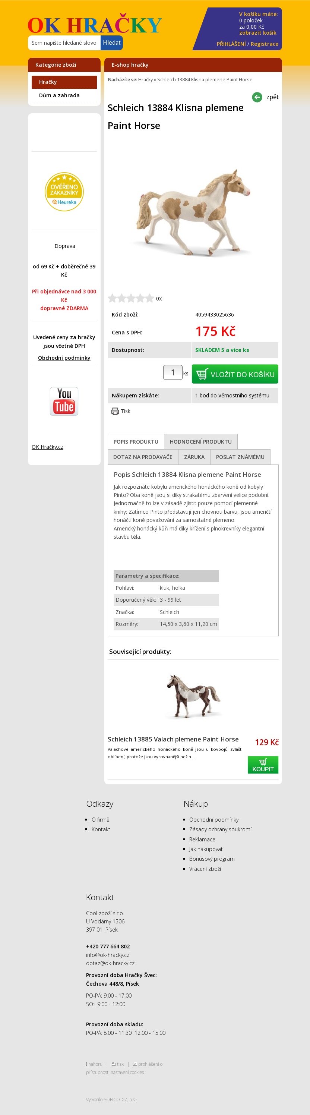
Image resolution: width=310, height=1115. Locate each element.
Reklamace (202, 839)
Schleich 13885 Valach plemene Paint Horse (173, 739)
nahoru (95, 1064)
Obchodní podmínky (64, 357)
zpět (272, 96)
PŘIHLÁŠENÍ (231, 43)
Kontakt (101, 829)
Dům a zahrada (59, 95)
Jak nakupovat (206, 849)
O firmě (101, 819)
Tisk (125, 411)
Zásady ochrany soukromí (220, 829)
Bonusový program (212, 858)
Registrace (264, 43)
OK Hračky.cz (47, 446)
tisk (120, 1064)
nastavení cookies (127, 1072)
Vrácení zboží (205, 868)
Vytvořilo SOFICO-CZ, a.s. (111, 1099)
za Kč (258, 23)
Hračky (48, 81)
